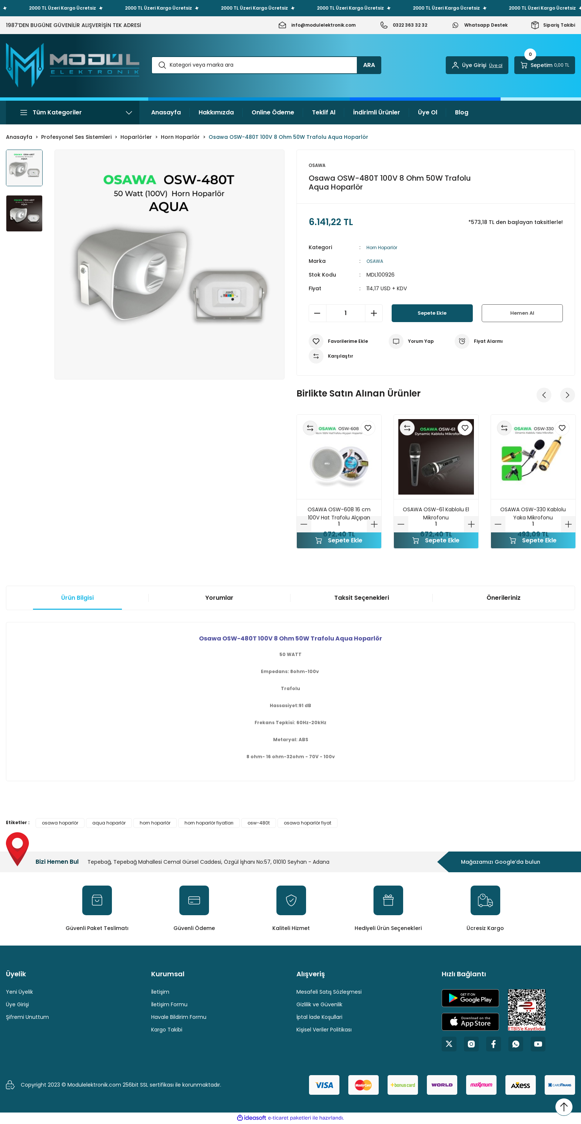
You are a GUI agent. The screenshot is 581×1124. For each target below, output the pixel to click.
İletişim (160, 992)
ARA (369, 65)
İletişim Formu (169, 1005)
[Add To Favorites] (338, 342)
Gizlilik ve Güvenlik (319, 1005)
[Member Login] (477, 65)
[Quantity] (346, 314)
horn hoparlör (155, 823)
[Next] (567, 395)
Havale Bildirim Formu (178, 1017)
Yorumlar (219, 598)
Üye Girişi (17, 1005)
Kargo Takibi (166, 1030)
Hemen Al (522, 314)
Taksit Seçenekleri (361, 598)
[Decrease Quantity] (317, 314)
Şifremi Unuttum (27, 1017)
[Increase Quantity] (374, 314)
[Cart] (544, 65)
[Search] (266, 65)
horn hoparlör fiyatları (209, 823)
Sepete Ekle (432, 314)
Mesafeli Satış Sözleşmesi (329, 992)
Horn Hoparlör (383, 248)
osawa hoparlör (60, 823)
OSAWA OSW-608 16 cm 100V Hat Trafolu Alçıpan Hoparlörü (339, 514)
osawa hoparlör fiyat (307, 823)
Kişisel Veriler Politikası (324, 1030)
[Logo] (72, 65)
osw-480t (259, 823)
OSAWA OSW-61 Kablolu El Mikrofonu (436, 514)
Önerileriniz (504, 598)
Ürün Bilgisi (77, 598)
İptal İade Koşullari (319, 1017)
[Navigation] (72, 112)
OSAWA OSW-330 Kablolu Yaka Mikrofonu (533, 514)
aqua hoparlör (109, 823)
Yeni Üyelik (19, 992)
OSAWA (376, 261)
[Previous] (544, 395)
